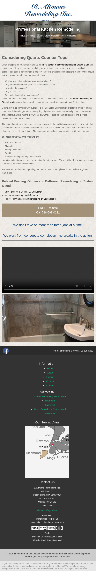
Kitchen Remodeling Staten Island (50, 396)
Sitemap (50, 385)
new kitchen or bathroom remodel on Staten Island (66, 65)
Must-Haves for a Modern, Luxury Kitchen (23, 192)
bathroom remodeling (63, 564)
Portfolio (50, 377)
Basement (50, 405)
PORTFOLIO (58, 24)
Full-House (50, 413)
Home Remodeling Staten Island (50, 409)
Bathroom (50, 400)
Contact (50, 381)
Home (50, 368)
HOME (24, 24)
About (50, 372)
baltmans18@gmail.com (47, 510)
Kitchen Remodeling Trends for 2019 (21, 195)
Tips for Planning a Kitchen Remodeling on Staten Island (30, 199)
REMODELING (35, 24)
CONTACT (70, 24)
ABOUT (47, 24)
